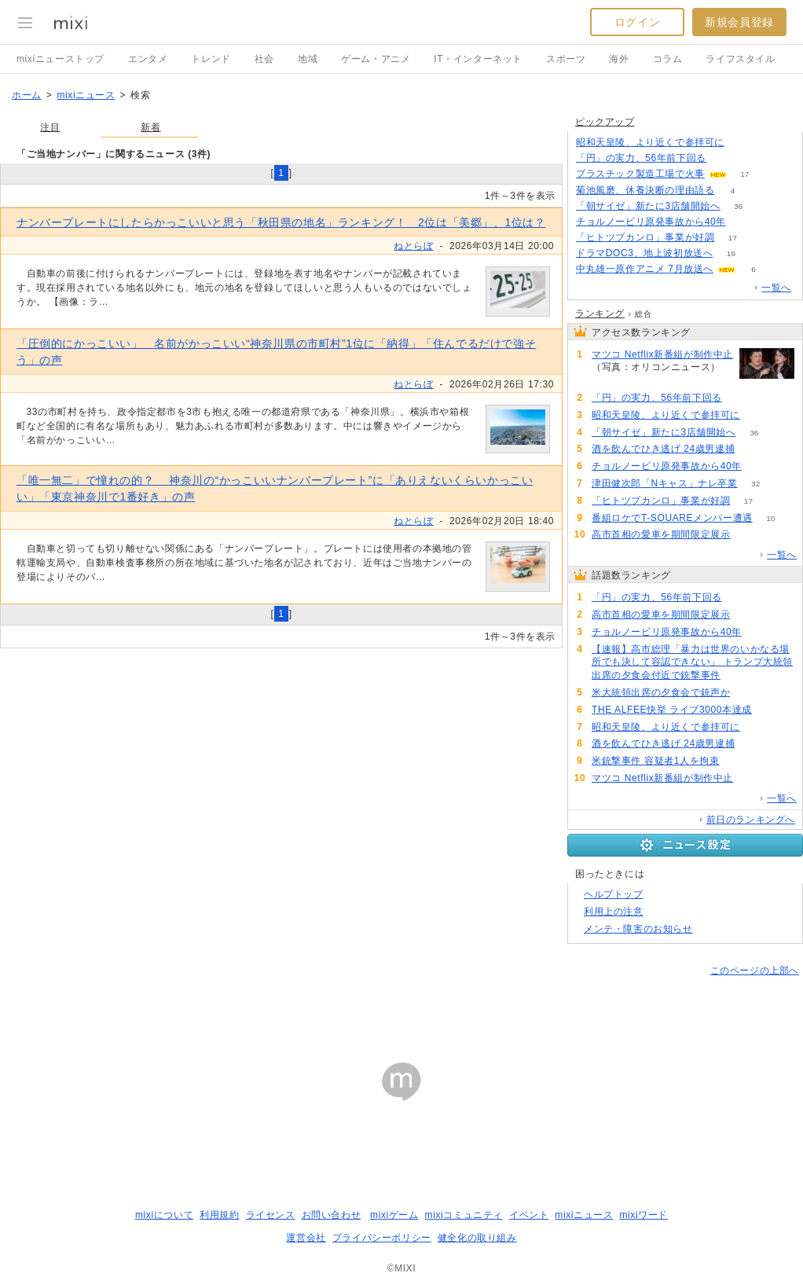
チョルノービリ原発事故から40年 (651, 221)
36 (738, 206)
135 (744, 222)
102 (739, 675)
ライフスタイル (740, 58)
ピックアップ (605, 121)
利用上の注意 (614, 911)
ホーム (27, 95)
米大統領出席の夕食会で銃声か (661, 692)
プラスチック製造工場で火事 (640, 173)
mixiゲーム (394, 1214)
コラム (668, 58)
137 (760, 466)
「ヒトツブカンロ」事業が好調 (645, 237)
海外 (619, 58)
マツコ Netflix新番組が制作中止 (662, 354)
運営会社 (305, 1237)
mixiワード (643, 1214)
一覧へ (776, 287)
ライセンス (270, 1214)
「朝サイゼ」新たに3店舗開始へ (648, 205)
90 (769, 710)
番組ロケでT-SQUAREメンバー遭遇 (672, 517)
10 (770, 518)
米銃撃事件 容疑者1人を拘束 (655, 760)
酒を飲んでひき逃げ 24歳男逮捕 (663, 448)
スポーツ (565, 58)
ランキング (600, 313)
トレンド (210, 58)
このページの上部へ (754, 970)
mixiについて (164, 1214)
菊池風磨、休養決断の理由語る (645, 190)
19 (731, 253)
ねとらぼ (413, 245)
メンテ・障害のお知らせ (638, 928)
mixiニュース (86, 95)
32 (755, 483)
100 (748, 692)
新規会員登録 (739, 22)
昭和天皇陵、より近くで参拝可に (650, 142)
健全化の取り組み (477, 1237)
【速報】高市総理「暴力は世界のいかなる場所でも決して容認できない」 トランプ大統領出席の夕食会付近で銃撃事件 (692, 662)
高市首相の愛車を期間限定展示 (661, 534)
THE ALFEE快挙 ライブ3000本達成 (672, 709)
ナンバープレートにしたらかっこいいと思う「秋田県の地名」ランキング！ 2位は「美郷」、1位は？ (281, 222)
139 (748, 534)
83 (753, 449)
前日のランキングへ (750, 819)
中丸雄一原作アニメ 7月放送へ (644, 268)
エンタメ (147, 58)
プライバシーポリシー (381, 1237)
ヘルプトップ (614, 894)
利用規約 (219, 1214)
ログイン (637, 22)
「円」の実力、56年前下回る (641, 157)
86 (742, 142)
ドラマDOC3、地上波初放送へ (644, 253)
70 (737, 761)
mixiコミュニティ (464, 1214)
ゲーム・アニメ (375, 58)
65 (609, 380)
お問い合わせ (331, 1214)
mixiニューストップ (60, 58)
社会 (264, 58)
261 (724, 158)
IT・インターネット (478, 58)
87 (758, 415)
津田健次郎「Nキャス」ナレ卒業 (665, 483)
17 (744, 174)
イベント (528, 1214)
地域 (307, 58)
